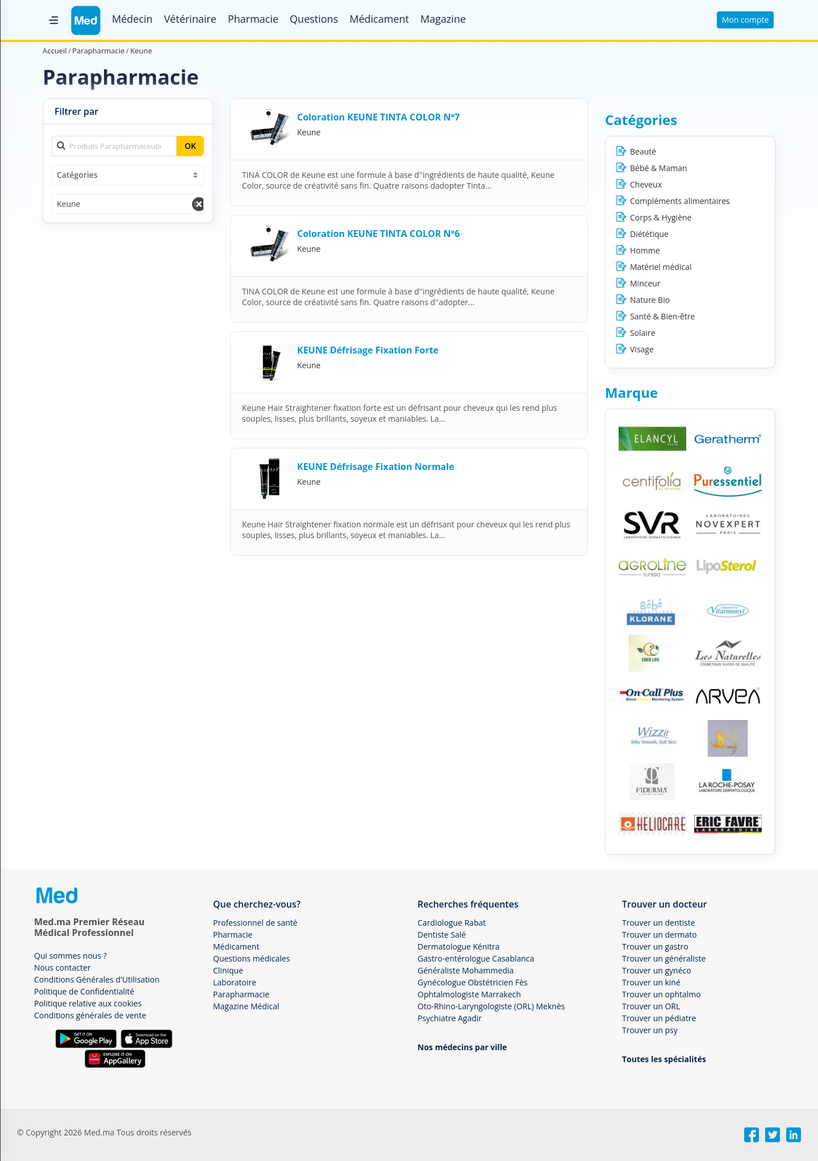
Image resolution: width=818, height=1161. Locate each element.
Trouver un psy (650, 1030)
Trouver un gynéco (656, 970)
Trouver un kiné (651, 982)
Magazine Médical (246, 1006)
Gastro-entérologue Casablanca (476, 958)
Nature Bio (650, 299)
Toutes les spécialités (664, 1059)
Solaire (643, 332)
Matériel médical (660, 266)
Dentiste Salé (442, 934)
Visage (642, 349)
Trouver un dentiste (658, 922)
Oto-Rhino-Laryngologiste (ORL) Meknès (491, 1006)
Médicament (379, 19)
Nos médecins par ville (462, 1047)
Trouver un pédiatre (659, 1018)
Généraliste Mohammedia (466, 970)
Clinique (228, 970)
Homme (645, 250)
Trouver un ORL (651, 1006)
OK (190, 145)
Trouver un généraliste (664, 958)
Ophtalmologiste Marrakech (469, 994)
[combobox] (127, 175)
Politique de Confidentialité (84, 991)
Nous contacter (62, 967)
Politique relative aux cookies (87, 1003)
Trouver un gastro (655, 946)
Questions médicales (251, 958)
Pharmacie (253, 19)
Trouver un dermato (659, 934)
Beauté (643, 151)
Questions (314, 19)
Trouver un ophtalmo (661, 994)
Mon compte (745, 19)
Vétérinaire (190, 19)
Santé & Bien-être (662, 316)
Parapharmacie (241, 994)
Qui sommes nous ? (70, 955)
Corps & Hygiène (660, 217)
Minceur (645, 283)
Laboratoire (234, 982)
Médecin (132, 19)
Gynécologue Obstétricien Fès (473, 982)
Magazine (443, 19)
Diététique (649, 233)
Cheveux (646, 184)
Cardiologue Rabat (452, 922)
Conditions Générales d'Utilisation (97, 979)
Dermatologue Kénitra (459, 946)
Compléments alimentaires (680, 200)
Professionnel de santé (255, 922)
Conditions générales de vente (90, 1015)
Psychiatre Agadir (450, 1018)
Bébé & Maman (658, 168)
